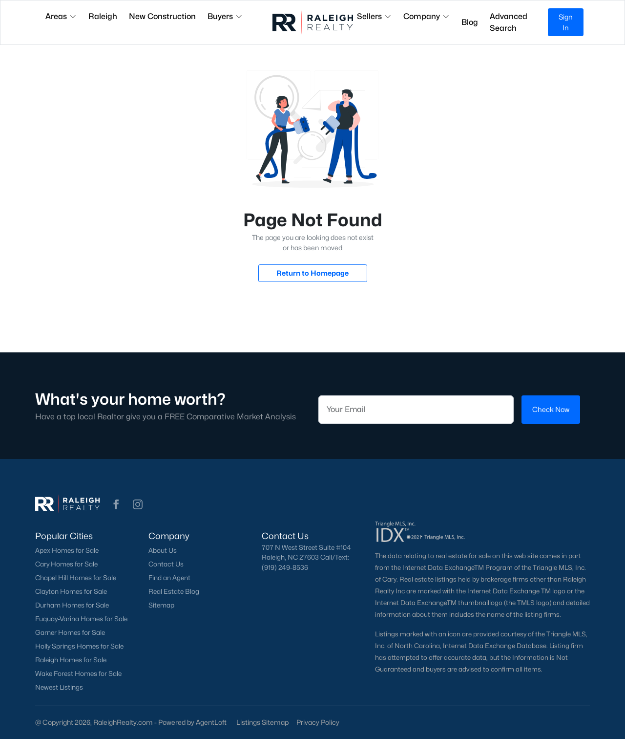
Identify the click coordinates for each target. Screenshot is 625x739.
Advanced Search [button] (508, 22)
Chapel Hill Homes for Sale (75, 578)
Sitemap (161, 605)
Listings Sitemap (262, 722)
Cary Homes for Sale (66, 564)
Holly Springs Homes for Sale (79, 646)
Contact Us (166, 564)
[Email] (416, 409)
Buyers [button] (225, 16)
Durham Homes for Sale (72, 605)
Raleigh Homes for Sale (70, 660)
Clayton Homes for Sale (71, 591)
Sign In (566, 22)
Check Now (550, 409)
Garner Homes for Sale (70, 632)
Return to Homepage (312, 273)
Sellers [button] (374, 16)
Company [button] (426, 16)
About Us (162, 550)
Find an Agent (169, 578)
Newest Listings (59, 687)
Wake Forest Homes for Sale (78, 673)
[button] (116, 504)
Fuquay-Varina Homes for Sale (81, 619)
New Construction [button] (162, 16)
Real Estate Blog (173, 591)
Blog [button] (469, 22)
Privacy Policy (317, 722)
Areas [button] (61, 16)
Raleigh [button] (102, 16)
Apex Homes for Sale (67, 550)
